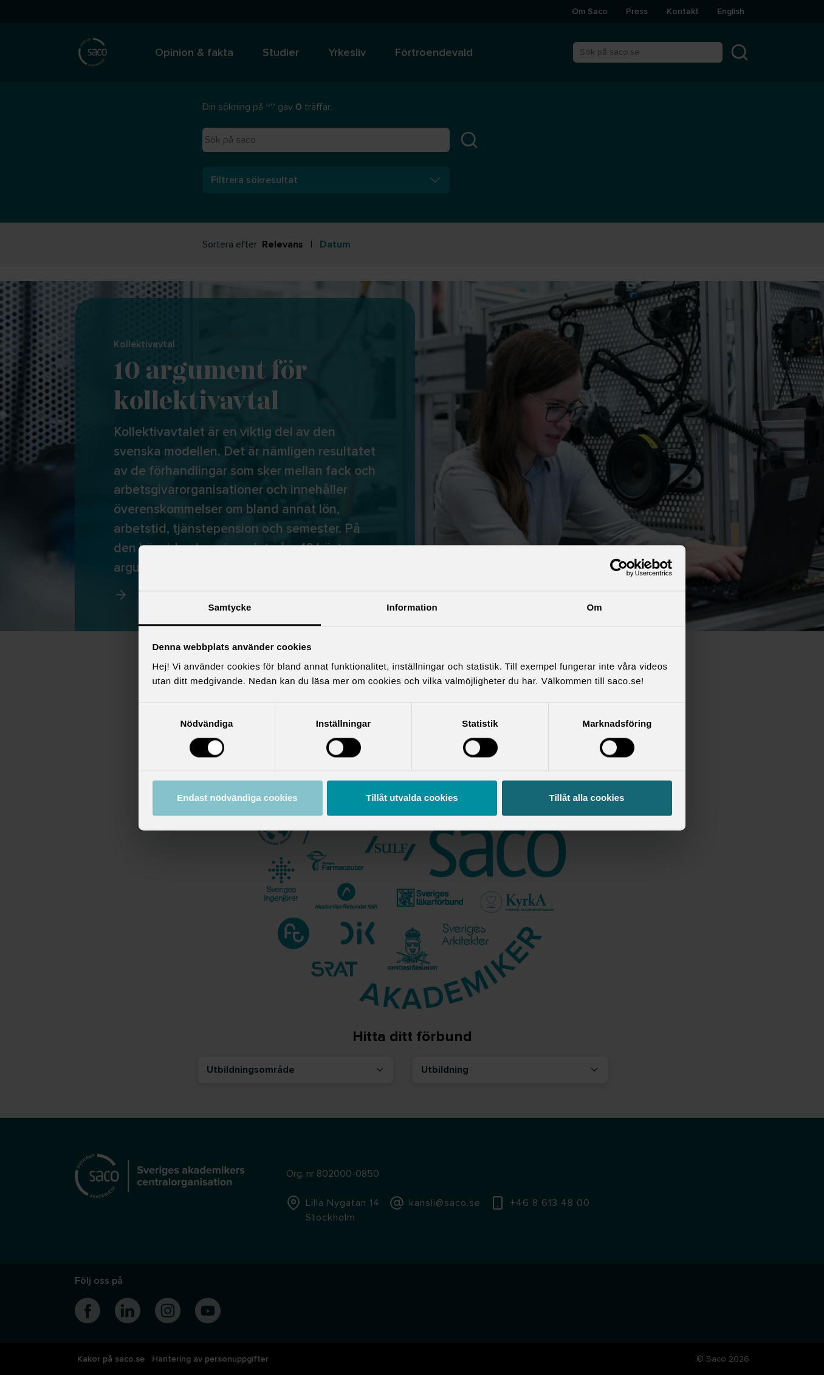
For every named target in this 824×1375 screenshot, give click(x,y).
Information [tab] (412, 607)
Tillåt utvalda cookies (412, 798)
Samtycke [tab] (230, 607)
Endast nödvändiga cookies (237, 798)
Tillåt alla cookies (587, 798)
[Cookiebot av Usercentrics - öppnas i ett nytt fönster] (619, 567)
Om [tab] (594, 607)
